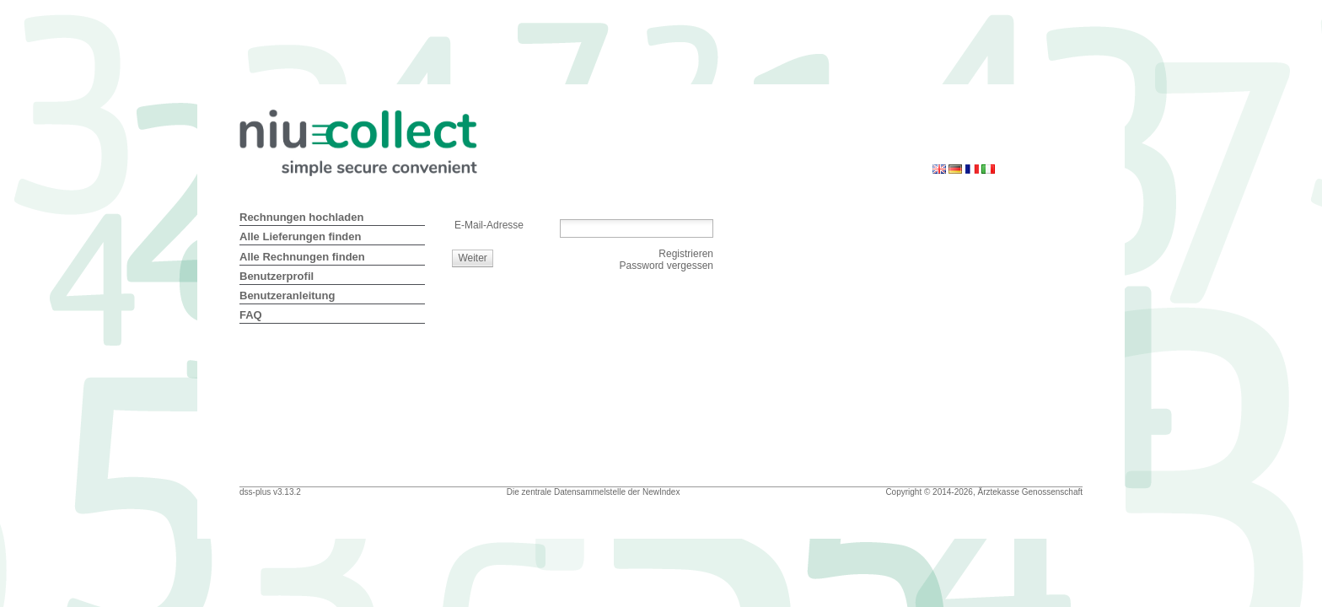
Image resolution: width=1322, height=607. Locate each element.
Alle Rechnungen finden (302, 256)
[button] (473, 258)
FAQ (250, 315)
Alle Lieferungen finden (300, 236)
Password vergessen (666, 265)
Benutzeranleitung (287, 295)
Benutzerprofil (276, 276)
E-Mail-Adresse (489, 225)
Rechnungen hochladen (301, 217)
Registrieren (685, 254)
